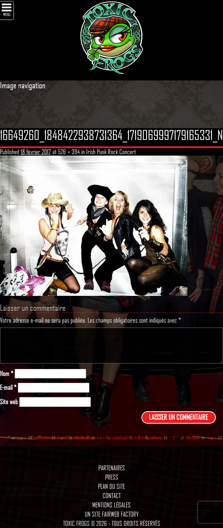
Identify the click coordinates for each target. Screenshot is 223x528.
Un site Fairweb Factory (112, 514)
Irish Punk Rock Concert (111, 152)
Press (111, 477)
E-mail (8, 387)
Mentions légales (111, 505)
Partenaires (111, 468)
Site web (9, 402)
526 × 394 (69, 152)
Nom (6, 373)
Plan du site (111, 486)
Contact (112, 496)
